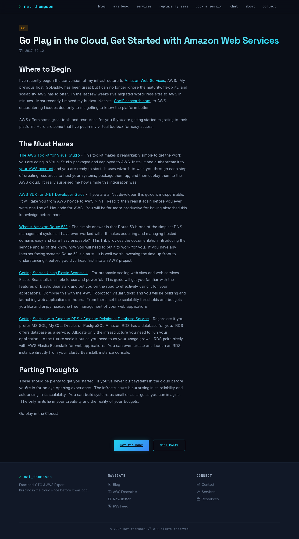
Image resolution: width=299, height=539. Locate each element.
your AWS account (36, 168)
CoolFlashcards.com (132, 100)
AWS (23, 28)
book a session (209, 6)
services (144, 6)
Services (206, 492)
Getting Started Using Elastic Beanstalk (53, 272)
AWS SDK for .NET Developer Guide (52, 194)
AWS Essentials (122, 492)
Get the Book (131, 445)
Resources (208, 499)
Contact (205, 484)
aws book (121, 6)
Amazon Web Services (145, 80)
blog (102, 6)
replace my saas (173, 6)
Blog (114, 484)
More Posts (169, 445)
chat (234, 6)
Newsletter (119, 499)
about (250, 6)
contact (269, 6)
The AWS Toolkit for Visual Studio (49, 155)
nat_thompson (38, 6)
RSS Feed (118, 506)
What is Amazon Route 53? (43, 226)
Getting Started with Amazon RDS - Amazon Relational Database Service (84, 318)
